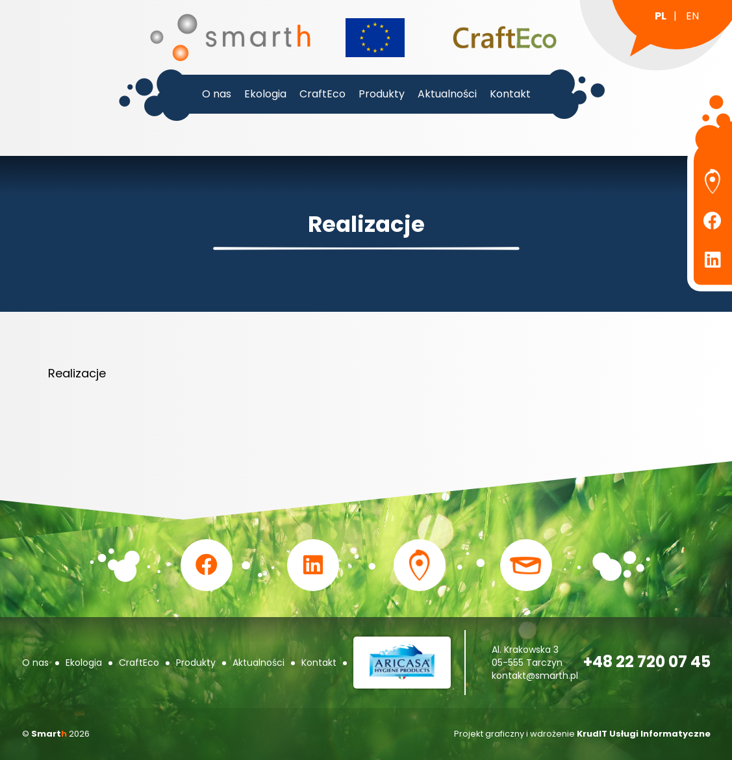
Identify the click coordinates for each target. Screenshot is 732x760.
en (692, 15)
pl (660, 15)
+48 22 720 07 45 (647, 661)
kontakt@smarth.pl (535, 675)
